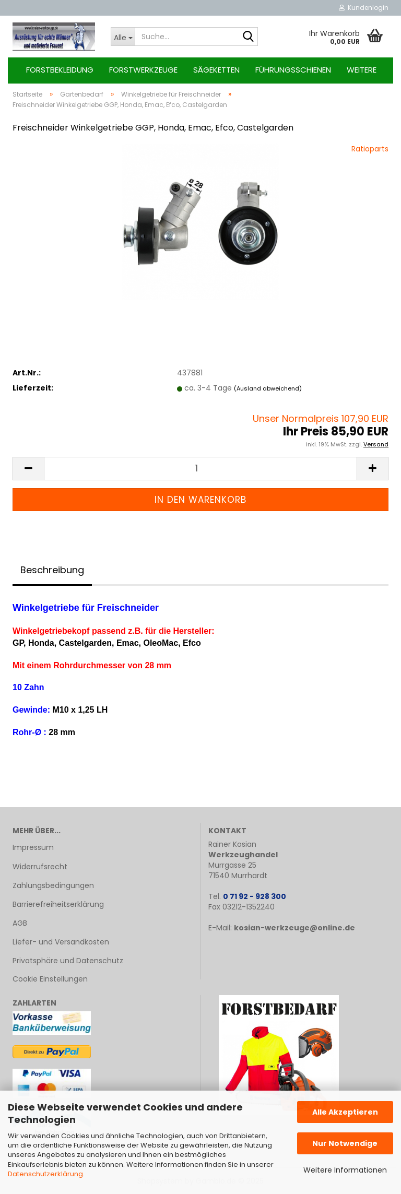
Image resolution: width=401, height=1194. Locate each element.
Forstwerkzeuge (143, 69)
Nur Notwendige (345, 1143)
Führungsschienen (293, 69)
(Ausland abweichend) (268, 388)
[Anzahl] (200, 468)
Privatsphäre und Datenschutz (68, 960)
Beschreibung (52, 569)
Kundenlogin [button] (363, 7)
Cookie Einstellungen (50, 979)
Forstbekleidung (59, 69)
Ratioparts (369, 149)
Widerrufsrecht (40, 866)
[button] (28, 468)
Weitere (361, 69)
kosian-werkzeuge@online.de (294, 928)
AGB (20, 923)
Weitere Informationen (345, 1170)
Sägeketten (216, 69)
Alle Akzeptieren (345, 1112)
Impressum (33, 847)
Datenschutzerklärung (45, 1174)
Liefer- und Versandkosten (61, 942)
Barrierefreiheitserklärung (58, 904)
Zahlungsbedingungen (53, 885)
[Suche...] (123, 36)
